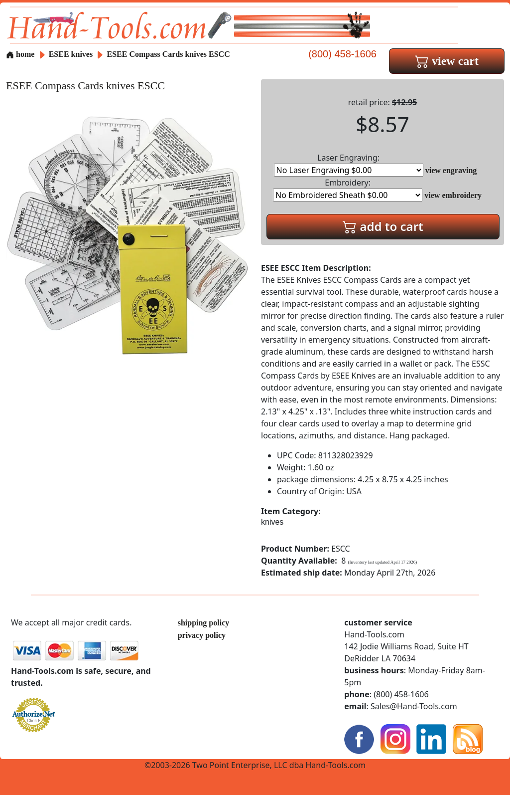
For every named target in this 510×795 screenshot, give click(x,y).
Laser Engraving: (348, 164)
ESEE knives (71, 54)
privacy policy (202, 635)
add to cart (383, 226)
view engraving (451, 170)
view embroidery (453, 195)
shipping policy (204, 622)
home (20, 54)
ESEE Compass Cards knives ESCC (168, 54)
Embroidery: (347, 189)
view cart (447, 61)
